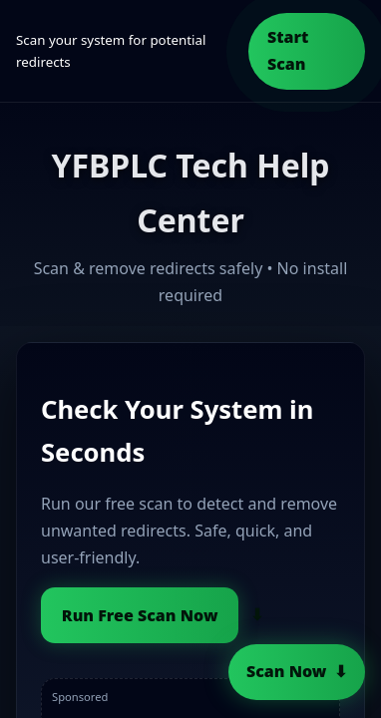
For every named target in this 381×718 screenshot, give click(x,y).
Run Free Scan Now (140, 615)
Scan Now (286, 671)
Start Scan (287, 50)
